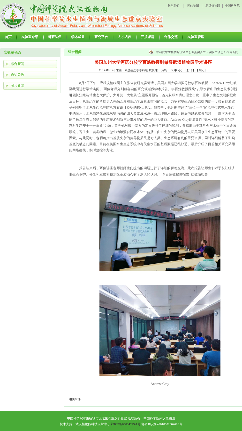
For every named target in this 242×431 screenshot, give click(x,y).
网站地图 (193, 5)
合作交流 (171, 37)
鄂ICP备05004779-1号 (125, 424)
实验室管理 (195, 37)
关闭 (201, 70)
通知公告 (17, 75)
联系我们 (173, 5)
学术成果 (78, 37)
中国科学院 (232, 5)
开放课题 (147, 37)
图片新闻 (17, 86)
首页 (8, 37)
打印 (190, 70)
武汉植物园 (212, 5)
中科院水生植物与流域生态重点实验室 (181, 52)
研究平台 (101, 37)
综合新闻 (17, 64)
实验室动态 (216, 52)
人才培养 (124, 37)
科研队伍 (54, 37)
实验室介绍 (29, 37)
